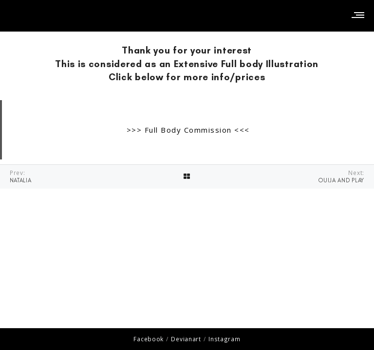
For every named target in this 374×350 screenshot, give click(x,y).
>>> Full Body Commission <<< (188, 130)
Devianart (186, 339)
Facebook (148, 339)
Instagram (224, 339)
